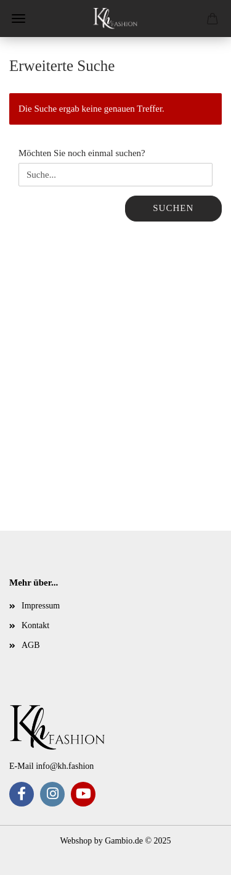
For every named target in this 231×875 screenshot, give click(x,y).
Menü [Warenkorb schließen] (18, 18)
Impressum (41, 605)
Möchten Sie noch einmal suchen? (81, 153)
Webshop (76, 840)
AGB (31, 645)
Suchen (173, 208)
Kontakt (35, 625)
